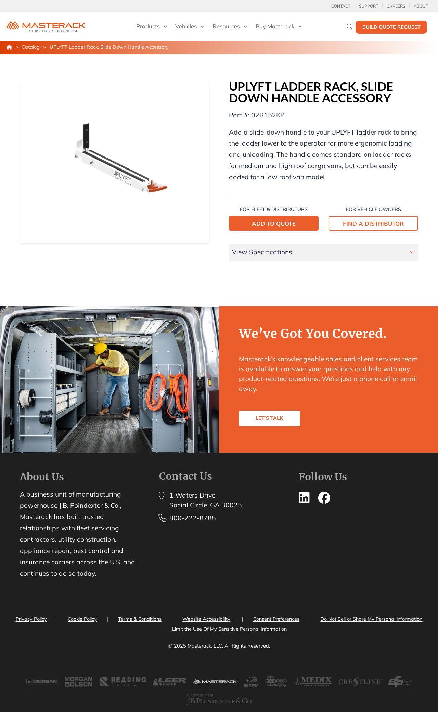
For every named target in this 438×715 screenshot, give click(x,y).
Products (151, 26)
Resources (229, 26)
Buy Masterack (279, 26)
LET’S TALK (273, 422)
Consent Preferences (276, 619)
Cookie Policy (82, 619)
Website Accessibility (206, 619)
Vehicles (189, 26)
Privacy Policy (31, 619)
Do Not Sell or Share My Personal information (371, 619)
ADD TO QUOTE (274, 223)
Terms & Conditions (140, 619)
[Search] (349, 26)
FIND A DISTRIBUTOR (373, 223)
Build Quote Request (391, 27)
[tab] (323, 252)
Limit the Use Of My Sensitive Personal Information (229, 629)
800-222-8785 (192, 518)
